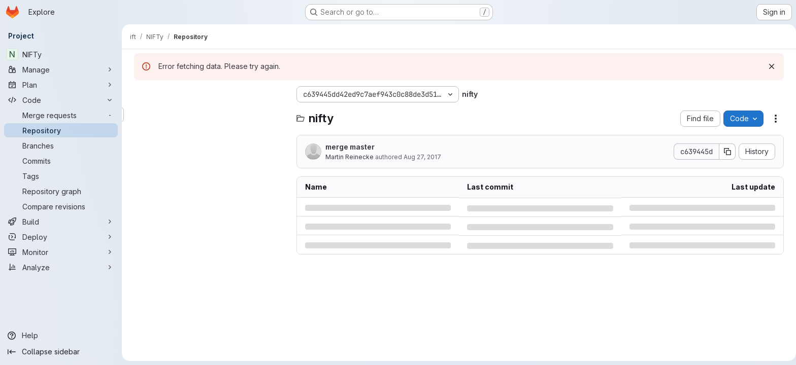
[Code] (61, 100)
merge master (348, 146)
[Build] (61, 221)
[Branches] (61, 145)
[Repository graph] (61, 191)
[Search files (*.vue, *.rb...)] (208, 114)
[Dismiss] (770, 66)
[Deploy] (61, 237)
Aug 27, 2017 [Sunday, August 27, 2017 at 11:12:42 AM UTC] (420, 157)
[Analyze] (61, 267)
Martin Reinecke (347, 157)
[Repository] (61, 130)
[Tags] (61, 176)
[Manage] (61, 69)
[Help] (61, 335)
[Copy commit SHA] (725, 151)
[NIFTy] (61, 54)
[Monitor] (61, 252)
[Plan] (61, 85)
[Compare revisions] (61, 206)
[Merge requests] (61, 115)
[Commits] (61, 161)
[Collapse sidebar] (61, 352)
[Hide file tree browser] (140, 94)
